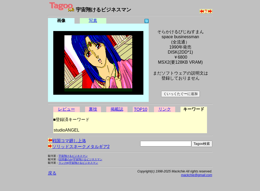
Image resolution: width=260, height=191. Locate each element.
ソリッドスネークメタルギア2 (79, 146)
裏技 (93, 109)
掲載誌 (117, 109)
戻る (52, 173)
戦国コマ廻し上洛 (67, 140)
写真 (93, 20)
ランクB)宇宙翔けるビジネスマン (78, 162)
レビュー (66, 109)
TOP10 (140, 109)
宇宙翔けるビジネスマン (73, 155)
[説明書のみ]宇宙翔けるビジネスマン (80, 159)
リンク (164, 109)
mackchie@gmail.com (196, 175)
